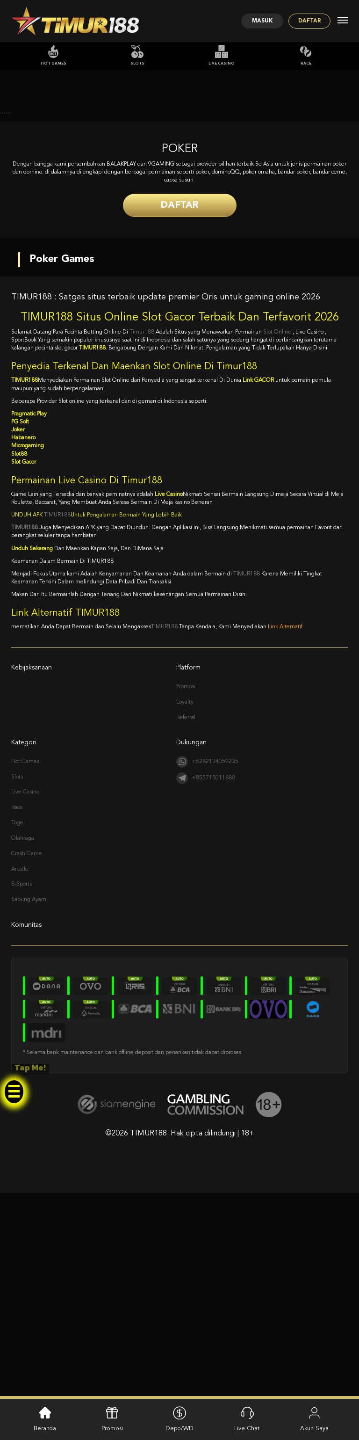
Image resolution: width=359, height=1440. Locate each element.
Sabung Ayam (28, 1102)
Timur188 (141, 534)
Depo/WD (179, 1418)
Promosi (185, 889)
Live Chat (246, 1418)
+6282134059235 (207, 964)
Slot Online (278, 534)
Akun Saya (314, 1418)
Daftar (306, 21)
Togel (18, 1025)
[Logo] (75, 21)
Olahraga (22, 1040)
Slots (137, 55)
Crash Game (26, 1056)
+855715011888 (205, 980)
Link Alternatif (285, 829)
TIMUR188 (57, 717)
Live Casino (221, 55)
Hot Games (53, 55)
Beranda (45, 1418)
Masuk (250, 21)
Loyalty (185, 904)
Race (305, 55)
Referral (185, 920)
